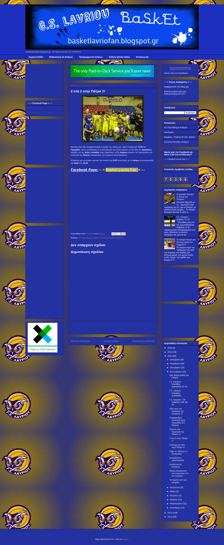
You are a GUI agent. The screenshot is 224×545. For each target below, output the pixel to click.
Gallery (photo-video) (119, 57)
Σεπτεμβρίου (176, 371)
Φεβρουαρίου (176, 503)
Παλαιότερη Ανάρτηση (143, 341)
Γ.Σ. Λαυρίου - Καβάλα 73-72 (183, 218)
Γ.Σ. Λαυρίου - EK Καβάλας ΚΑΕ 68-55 (178, 402)
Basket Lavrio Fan (34, 108)
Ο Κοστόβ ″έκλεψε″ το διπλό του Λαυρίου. (185, 197)
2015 (170, 352)
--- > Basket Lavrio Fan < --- (177, 159)
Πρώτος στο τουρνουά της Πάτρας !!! (176, 431)
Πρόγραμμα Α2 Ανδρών (91, 57)
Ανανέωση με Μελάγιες (175, 465)
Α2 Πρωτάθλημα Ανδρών (88, 238)
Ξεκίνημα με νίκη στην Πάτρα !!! (177, 446)
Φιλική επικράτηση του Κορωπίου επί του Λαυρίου (178, 473)
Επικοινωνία (142, 57)
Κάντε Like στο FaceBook (176, 73)
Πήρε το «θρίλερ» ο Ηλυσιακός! (178, 452)
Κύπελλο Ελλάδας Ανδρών (111, 238)
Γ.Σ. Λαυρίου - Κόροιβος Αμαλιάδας (175, 393)
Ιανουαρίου (175, 508)
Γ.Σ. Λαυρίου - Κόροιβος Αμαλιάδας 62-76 (178, 384)
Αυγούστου (175, 487)
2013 (170, 513)
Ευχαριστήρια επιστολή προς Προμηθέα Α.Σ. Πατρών (177, 421)
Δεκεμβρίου (175, 359)
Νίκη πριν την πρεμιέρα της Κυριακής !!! (176, 411)
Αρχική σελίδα (36, 57)
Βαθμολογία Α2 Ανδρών (61, 57)
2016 (170, 348)
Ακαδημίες (169, 132)
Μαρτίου (174, 499)
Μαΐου (173, 491)
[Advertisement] (112, 327)
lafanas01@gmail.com (174, 94)
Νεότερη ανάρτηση (80, 341)
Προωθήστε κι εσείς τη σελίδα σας (40, 113)
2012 (170, 517)
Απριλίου (174, 495)
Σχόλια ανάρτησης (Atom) (118, 349)
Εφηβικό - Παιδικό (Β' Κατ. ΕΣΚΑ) (179, 137)
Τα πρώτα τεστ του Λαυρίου (177, 481)
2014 (170, 356)
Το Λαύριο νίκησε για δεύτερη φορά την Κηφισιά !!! (186, 242)
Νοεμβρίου (175, 363)
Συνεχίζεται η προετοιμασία (176, 459)
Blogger (125, 539)
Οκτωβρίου (175, 367)
